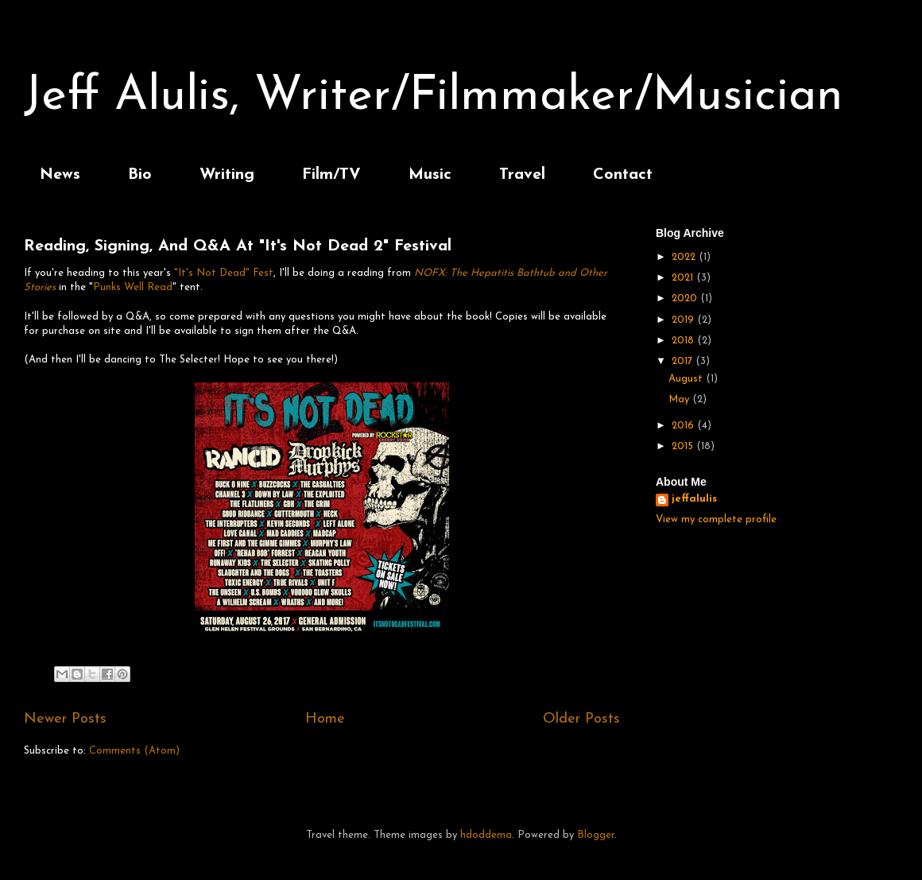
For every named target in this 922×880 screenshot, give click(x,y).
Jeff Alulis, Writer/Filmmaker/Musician (433, 97)
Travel (522, 175)
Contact (623, 175)
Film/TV (331, 175)
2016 (684, 426)
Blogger (595, 835)
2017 (683, 361)
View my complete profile (716, 519)
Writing (227, 175)
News (60, 175)
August (687, 379)
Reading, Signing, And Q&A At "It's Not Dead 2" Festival (237, 246)
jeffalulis (694, 499)
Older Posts (581, 719)
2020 (686, 298)
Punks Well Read (132, 287)
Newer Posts (65, 719)
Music (430, 175)
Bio (140, 175)
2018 (684, 340)
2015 (684, 446)
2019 (684, 320)
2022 (685, 257)
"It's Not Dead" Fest (223, 273)
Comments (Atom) (134, 751)
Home (325, 719)
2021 (684, 278)
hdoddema (486, 835)
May (680, 399)
